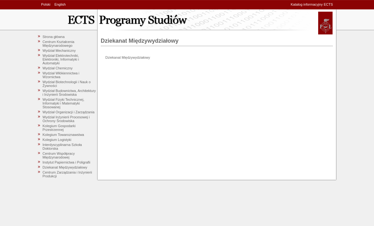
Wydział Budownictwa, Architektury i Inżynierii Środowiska (69, 92)
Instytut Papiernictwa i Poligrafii (66, 162)
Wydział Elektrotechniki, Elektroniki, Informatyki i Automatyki (61, 59)
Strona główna (54, 37)
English (60, 4)
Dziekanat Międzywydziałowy (65, 167)
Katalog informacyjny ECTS (312, 4)
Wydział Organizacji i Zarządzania (69, 112)
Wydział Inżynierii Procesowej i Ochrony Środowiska (66, 119)
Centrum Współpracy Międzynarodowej (59, 155)
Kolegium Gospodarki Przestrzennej (59, 128)
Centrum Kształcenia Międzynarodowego (59, 43)
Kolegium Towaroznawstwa (63, 135)
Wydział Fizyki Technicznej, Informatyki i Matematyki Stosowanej (63, 103)
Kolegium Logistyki (57, 140)
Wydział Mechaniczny (59, 50)
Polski (45, 4)
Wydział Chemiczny (58, 68)
